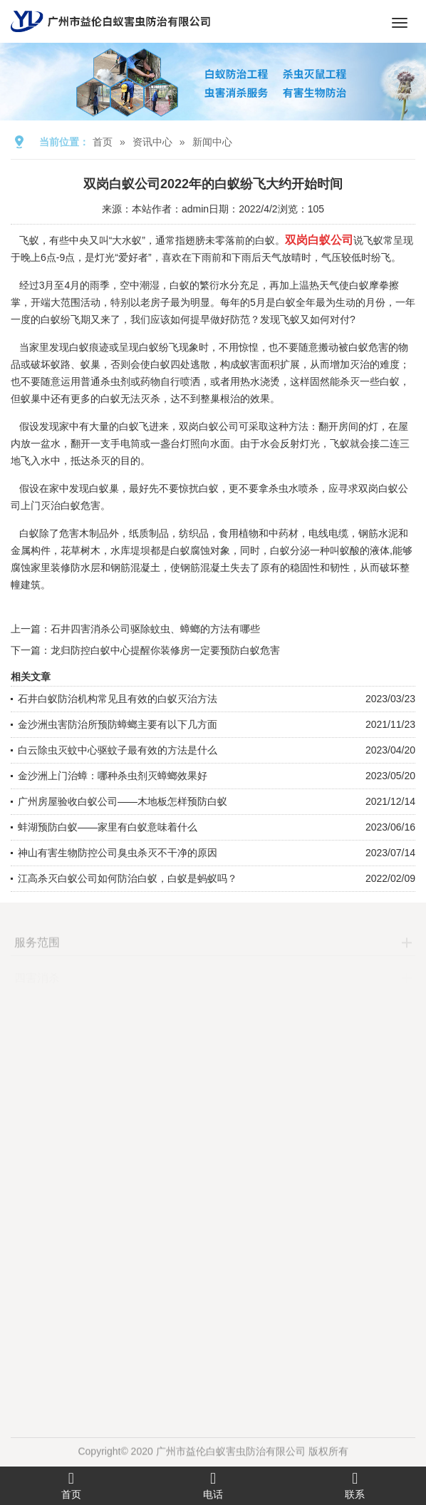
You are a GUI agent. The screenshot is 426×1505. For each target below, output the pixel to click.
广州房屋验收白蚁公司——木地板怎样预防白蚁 (122, 801)
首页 (103, 142)
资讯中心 (152, 142)
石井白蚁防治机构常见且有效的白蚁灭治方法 (117, 698)
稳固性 (305, 567)
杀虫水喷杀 (293, 488)
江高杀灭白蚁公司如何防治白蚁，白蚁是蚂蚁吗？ (127, 878)
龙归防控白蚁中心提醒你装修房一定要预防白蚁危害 (165, 650)
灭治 (360, 364)
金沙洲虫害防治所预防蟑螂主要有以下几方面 (117, 724)
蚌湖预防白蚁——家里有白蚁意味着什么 (107, 827)
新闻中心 (212, 142)
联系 (355, 1485)
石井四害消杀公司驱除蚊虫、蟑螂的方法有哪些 (155, 629)
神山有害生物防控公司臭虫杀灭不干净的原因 (117, 852)
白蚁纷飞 (159, 347)
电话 (212, 1485)
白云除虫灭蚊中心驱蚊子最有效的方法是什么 (117, 750)
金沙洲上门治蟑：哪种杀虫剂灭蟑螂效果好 (112, 775)
